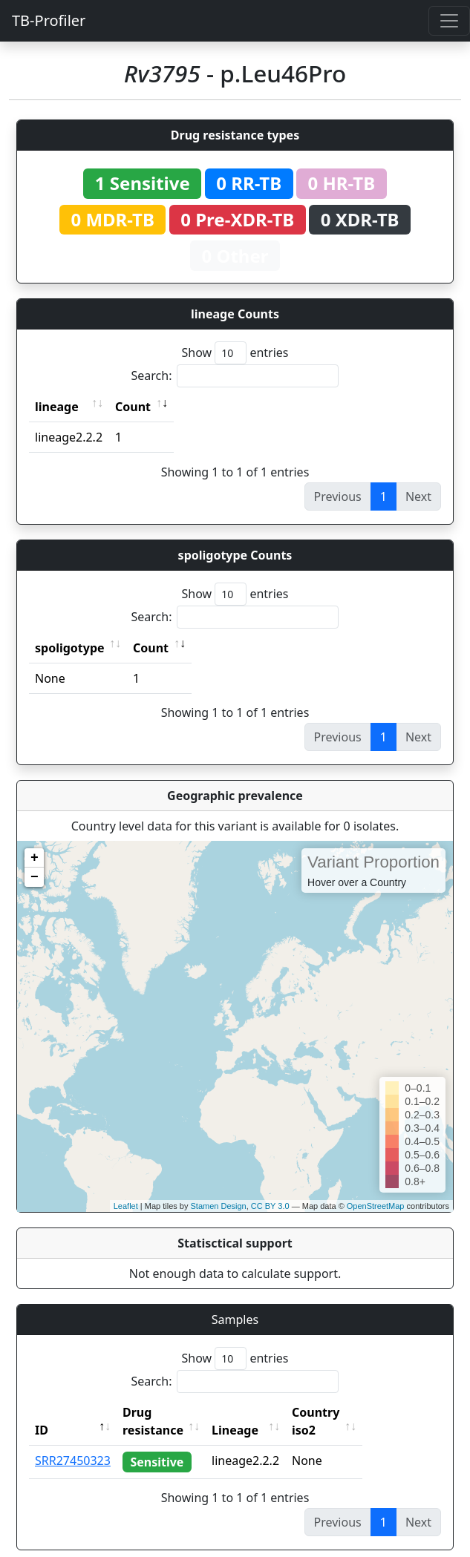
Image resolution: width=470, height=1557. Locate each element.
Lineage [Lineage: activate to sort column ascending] (267, 1412)
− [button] (34, 877)
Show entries (234, 352)
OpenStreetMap (376, 1206)
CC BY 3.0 (270, 1206)
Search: (235, 375)
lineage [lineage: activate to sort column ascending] (57, 407)
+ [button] (34, 858)
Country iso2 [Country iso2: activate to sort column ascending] (361, 1412)
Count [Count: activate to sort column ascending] (133, 407)
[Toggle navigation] (449, 21)
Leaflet (126, 1206)
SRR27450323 (73, 1443)
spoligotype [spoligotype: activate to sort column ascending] (70, 648)
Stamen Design (218, 1206)
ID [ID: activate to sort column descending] (41, 1412)
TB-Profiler (48, 20)
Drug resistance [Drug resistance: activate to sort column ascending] (169, 1412)
